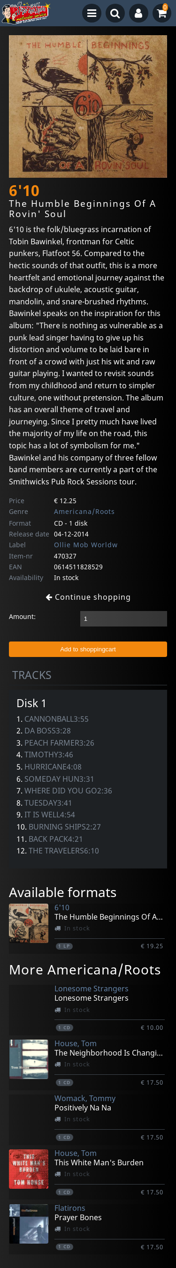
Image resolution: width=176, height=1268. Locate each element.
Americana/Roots (84, 511)
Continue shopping (88, 597)
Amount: (22, 616)
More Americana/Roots (85, 969)
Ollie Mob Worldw (86, 544)
